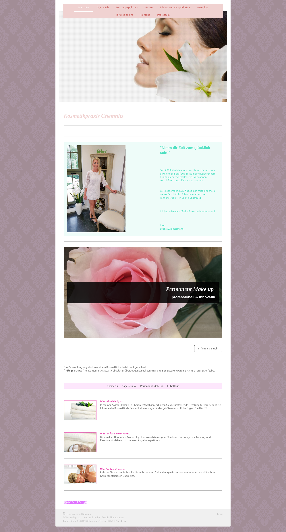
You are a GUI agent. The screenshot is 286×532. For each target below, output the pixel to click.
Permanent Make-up (151, 385)
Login (220, 514)
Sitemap (86, 514)
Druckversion (72, 514)
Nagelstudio (129, 385)
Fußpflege (173, 385)
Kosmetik (112, 385)
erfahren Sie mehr (208, 348)
